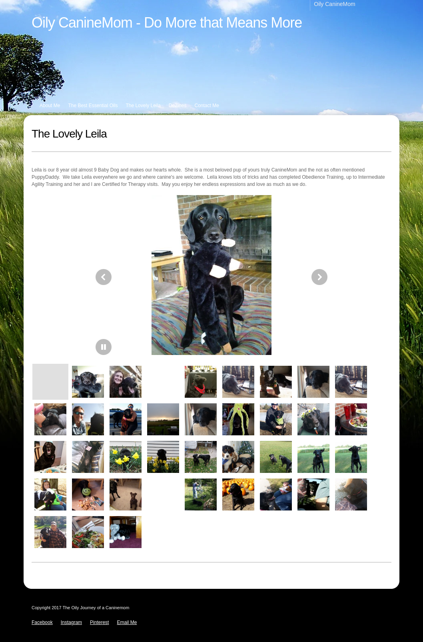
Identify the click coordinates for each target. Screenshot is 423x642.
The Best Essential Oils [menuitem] (93, 105)
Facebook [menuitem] (42, 622)
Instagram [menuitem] (71, 622)
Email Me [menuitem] (127, 622)
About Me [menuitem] (50, 105)
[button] (211, 277)
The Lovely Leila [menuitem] (143, 105)
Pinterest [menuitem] (99, 622)
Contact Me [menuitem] (207, 105)
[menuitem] (338, 5)
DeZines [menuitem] (178, 105)
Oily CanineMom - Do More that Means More (167, 22)
